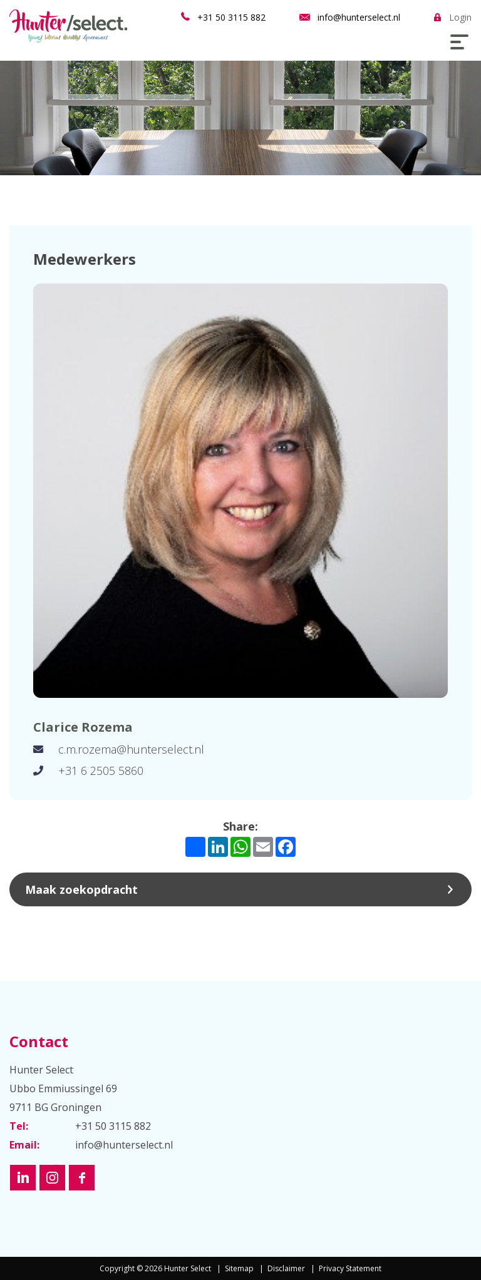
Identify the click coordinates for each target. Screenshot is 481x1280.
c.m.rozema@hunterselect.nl (131, 749)
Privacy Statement (350, 1268)
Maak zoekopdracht (81, 889)
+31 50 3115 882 (231, 17)
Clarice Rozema (83, 727)
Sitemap (239, 1268)
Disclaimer (286, 1268)
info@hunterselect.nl (359, 17)
